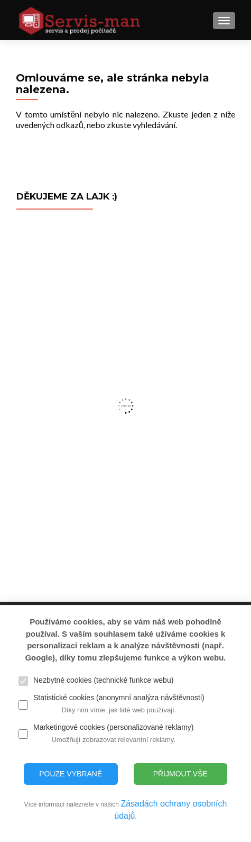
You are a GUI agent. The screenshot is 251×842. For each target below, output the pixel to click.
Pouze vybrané (70, 773)
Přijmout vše (180, 773)
